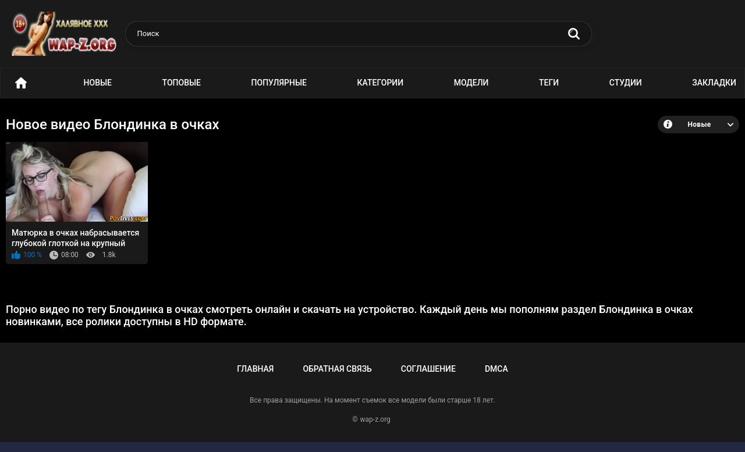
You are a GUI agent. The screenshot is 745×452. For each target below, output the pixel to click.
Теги (549, 82)
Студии (625, 82)
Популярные (279, 82)
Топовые (181, 82)
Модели (471, 82)
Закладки (714, 82)
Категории (380, 82)
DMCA (496, 368)
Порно (21, 83)
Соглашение (428, 368)
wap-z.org (375, 419)
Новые (98, 82)
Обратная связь (337, 368)
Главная (255, 368)
